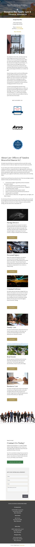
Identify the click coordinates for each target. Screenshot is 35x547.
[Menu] (17, 9)
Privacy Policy (22, 545)
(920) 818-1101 (19, 27)
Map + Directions (17, 31)
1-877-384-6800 (20, 28)
